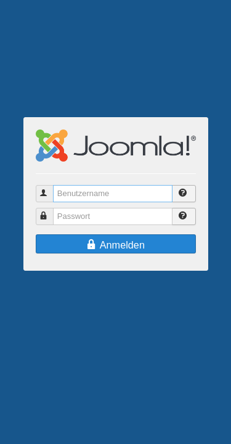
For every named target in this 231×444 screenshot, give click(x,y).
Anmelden (115, 244)
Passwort (50, 211)
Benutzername (50, 188)
